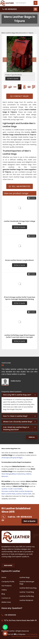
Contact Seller (19, 96)
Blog (3, 594)
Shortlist (31, 198)
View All (32, 437)
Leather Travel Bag (27, 592)
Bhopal (13, 458)
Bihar (14, 474)
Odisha (28, 474)
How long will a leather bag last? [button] (17, 395)
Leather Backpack (25, 491)
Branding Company (30, 636)
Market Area (6, 602)
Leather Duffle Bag (27, 596)
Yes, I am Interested (19, 186)
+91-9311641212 (10, 9)
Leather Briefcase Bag (28, 588)
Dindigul (19, 458)
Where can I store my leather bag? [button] (17, 421)
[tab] (19, 395)
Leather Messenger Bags (27, 582)
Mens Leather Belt (8, 494)
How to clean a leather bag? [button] (15, 416)
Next (34, 59)
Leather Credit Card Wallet (12, 489)
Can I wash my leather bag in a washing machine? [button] (16, 428)
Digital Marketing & (18, 636)
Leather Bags (25, 577)
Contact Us (6, 598)
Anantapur (6, 458)
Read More (8, 565)
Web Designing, (32, 634)
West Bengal (6, 474)
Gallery (4, 590)
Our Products (7, 586)
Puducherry (20, 474)
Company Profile (8, 581)
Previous (5, 59)
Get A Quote (19, 227)
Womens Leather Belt (10, 491)
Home (4, 577)
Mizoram (5, 476)
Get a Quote (29, 521)
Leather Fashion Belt (23, 494)
